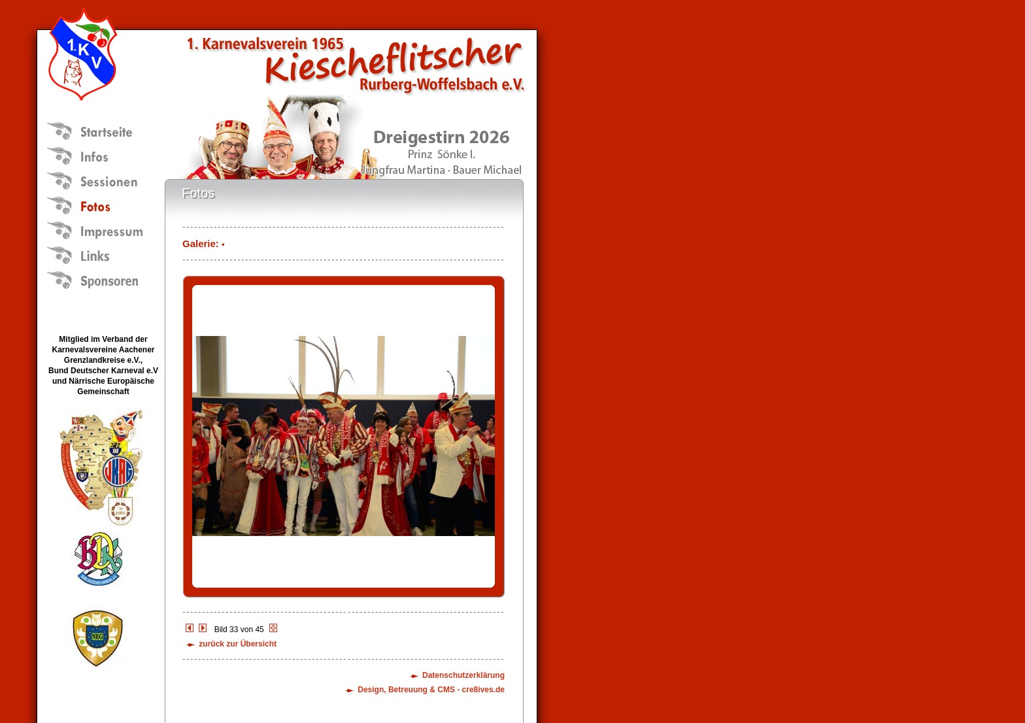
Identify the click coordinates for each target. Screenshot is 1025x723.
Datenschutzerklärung (463, 675)
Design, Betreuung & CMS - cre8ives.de (431, 689)
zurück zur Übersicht (238, 643)
